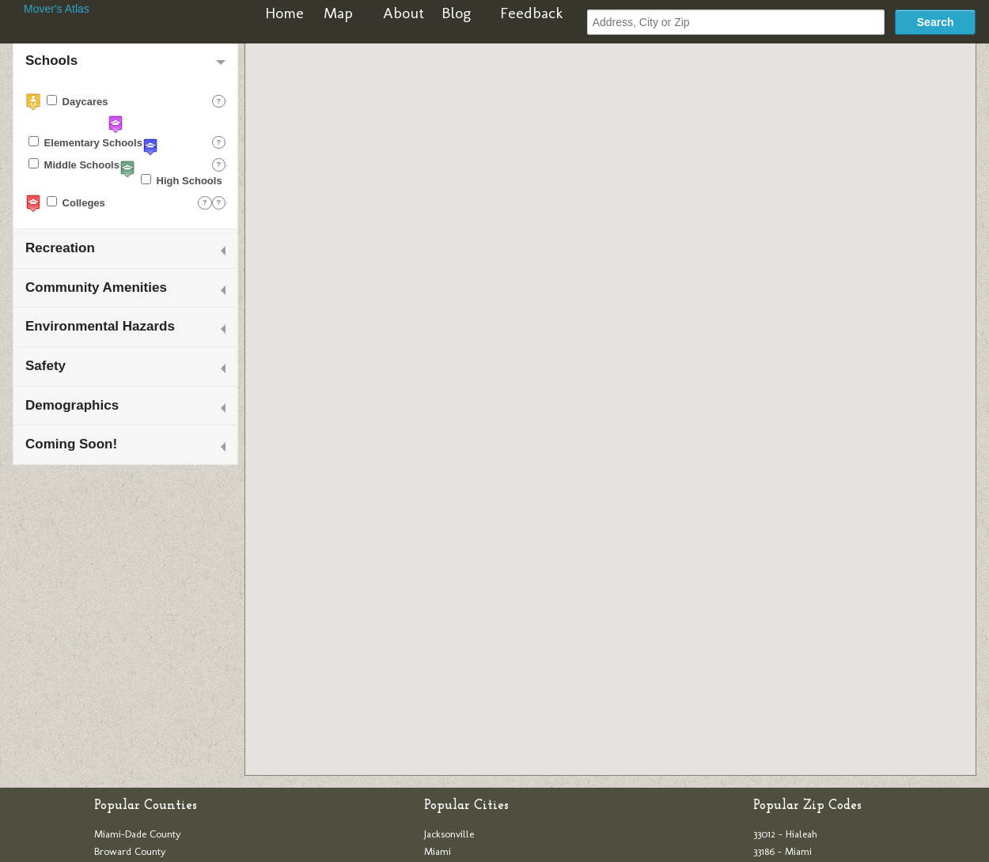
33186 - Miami (782, 851)
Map (338, 12)
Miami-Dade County (137, 834)
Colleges (76, 202)
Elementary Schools (85, 142)
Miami (437, 851)
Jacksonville (449, 834)
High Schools (181, 180)
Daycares (77, 101)
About (403, 12)
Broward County (130, 851)
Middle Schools (73, 164)
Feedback (531, 12)
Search (935, 22)
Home (284, 12)
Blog (456, 12)
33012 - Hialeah (785, 834)
